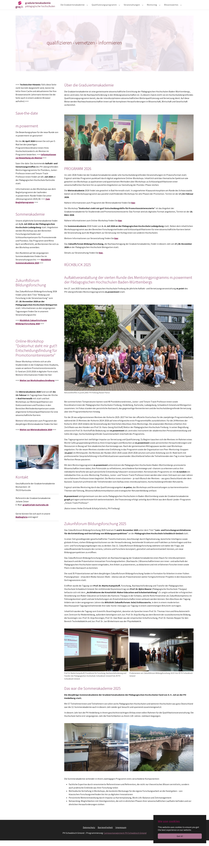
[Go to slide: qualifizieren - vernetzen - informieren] (99, 73)
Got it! (180, 836)
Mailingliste (22, 522)
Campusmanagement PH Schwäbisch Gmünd (125, 838)
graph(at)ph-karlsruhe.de (36, 510)
